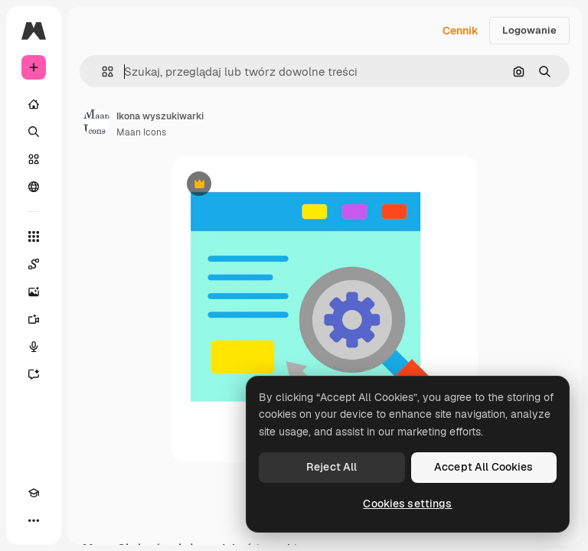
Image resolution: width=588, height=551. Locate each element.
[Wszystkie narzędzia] (33, 236)
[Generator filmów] (33, 319)
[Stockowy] (33, 159)
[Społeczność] (33, 186)
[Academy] (33, 493)
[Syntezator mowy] (33, 346)
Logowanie (529, 30)
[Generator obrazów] (33, 291)
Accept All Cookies (484, 467)
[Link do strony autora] (96, 122)
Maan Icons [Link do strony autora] (141, 132)
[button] (101, 71)
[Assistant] (33, 374)
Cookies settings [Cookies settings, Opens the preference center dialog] (407, 503)
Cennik (461, 30)
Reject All (331, 467)
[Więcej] (33, 520)
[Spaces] (33, 264)
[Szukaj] (33, 131)
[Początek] (33, 104)
